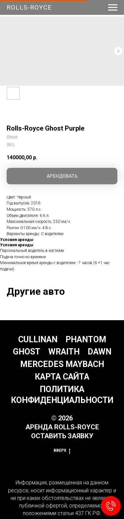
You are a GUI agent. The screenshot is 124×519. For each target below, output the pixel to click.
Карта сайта (62, 377)
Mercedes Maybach (62, 364)
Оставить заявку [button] (62, 436)
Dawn (99, 351)
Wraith (64, 351)
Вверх (62, 450)
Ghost (26, 351)
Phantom (85, 339)
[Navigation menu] (112, 7)
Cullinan (38, 339)
